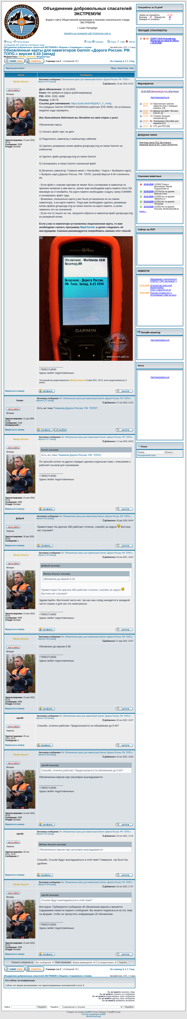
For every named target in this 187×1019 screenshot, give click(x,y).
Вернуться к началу (14, 391)
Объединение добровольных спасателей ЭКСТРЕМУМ (30, 47)
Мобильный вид (93, 1016)
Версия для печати (15, 68)
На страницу (116, 61)
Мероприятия (145, 83)
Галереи (97, 42)
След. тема (128, 68)
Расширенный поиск (146, 455)
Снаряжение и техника (80, 47)
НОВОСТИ (144, 271)
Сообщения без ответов (15, 45)
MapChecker (87, 227)
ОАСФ (130, 42)
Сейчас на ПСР (146, 229)
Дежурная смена (147, 134)
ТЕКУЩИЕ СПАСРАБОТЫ (152, 30)
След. (132, 61)
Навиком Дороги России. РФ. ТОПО (75, 408)
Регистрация (21, 42)
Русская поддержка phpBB (93, 1014)
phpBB (87, 1012)
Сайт (121, 42)
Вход (8, 42)
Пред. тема (116, 68)
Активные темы (37, 45)
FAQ (87, 42)
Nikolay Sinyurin (27, 56)
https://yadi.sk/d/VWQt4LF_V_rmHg (91, 103)
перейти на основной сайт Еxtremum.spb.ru (87, 33)
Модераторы (43, 56)
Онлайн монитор (150, 332)
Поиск (111, 42)
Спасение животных (149, 176)
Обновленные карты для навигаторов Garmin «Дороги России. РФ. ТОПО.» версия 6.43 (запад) (67, 52)
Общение (63, 47)
